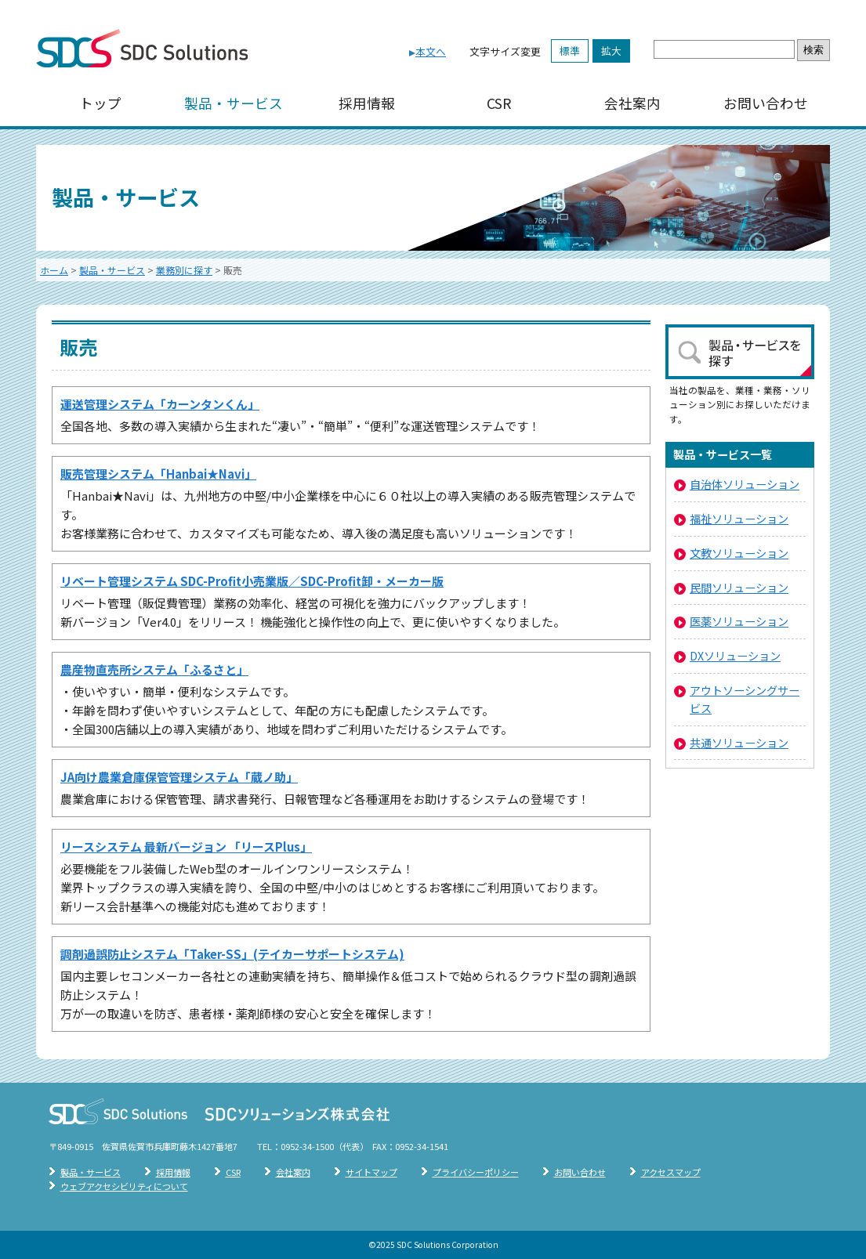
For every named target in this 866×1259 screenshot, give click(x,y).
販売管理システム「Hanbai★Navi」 (158, 473)
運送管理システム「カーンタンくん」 (159, 404)
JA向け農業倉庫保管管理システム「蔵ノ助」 (179, 777)
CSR (499, 103)
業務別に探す (184, 270)
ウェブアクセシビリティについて (124, 1186)
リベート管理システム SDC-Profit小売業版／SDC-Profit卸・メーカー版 (252, 581)
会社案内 (632, 103)
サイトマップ (371, 1172)
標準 (570, 50)
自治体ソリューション (744, 484)
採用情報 (367, 103)
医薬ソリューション (739, 621)
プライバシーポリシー (476, 1172)
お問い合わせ (765, 103)
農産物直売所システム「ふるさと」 (154, 669)
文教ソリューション (739, 552)
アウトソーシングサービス (744, 699)
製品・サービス (233, 103)
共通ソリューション (739, 742)
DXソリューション (735, 655)
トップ (100, 103)
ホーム (54, 270)
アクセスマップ (671, 1172)
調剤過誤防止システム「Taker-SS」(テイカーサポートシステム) (232, 954)
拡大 (611, 50)
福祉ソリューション (739, 518)
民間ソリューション (739, 587)
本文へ (430, 51)
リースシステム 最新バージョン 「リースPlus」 (186, 846)
